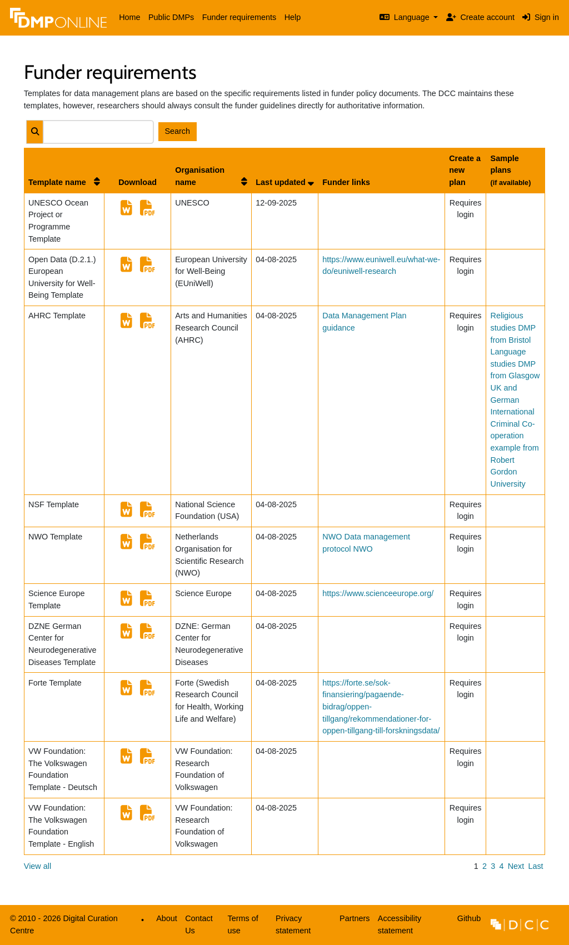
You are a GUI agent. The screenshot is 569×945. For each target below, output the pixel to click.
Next (516, 866)
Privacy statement (293, 924)
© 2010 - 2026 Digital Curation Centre (62, 927)
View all (37, 866)
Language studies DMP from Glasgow (515, 363)
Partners (355, 918)
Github (467, 921)
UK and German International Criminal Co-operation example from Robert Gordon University (515, 435)
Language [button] (406, 17)
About (166, 918)
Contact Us (199, 924)
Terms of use (243, 924)
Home (129, 17)
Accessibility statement (399, 924)
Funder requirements (239, 17)
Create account (480, 17)
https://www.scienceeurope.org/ (377, 593)
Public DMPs (171, 17)
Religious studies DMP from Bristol (513, 327)
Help (292, 17)
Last (535, 866)
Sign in (540, 17)
